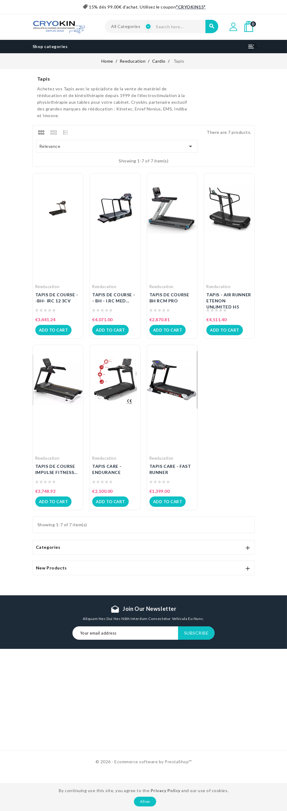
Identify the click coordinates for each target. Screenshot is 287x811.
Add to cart (53, 330)
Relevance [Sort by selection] (116, 146)
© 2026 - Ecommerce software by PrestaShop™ (144, 761)
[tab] (41, 132)
